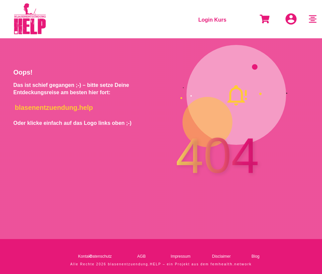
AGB (141, 256)
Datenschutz (101, 256)
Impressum (180, 256)
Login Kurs (212, 20)
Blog (255, 256)
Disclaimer (221, 256)
